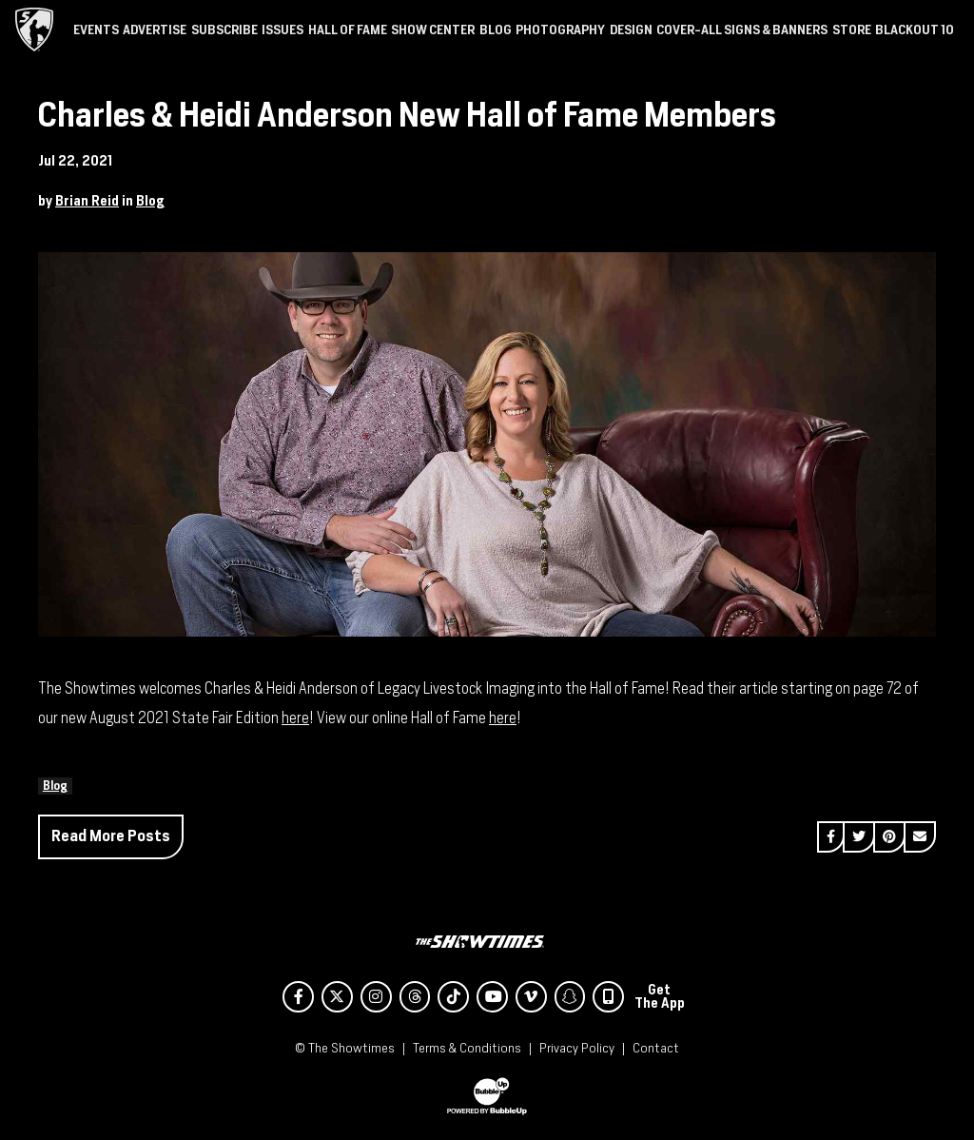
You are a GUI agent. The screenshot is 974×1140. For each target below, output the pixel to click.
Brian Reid (87, 200)
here (295, 718)
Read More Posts (110, 836)
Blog (150, 200)
